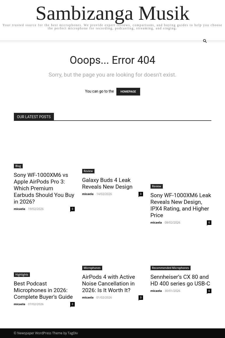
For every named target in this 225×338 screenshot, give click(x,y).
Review (88, 171)
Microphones (92, 268)
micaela (19, 209)
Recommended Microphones (170, 268)
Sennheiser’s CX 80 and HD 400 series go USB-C (180, 280)
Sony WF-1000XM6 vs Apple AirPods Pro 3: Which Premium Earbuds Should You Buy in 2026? (44, 188)
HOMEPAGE (128, 91)
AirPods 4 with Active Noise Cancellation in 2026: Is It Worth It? (108, 283)
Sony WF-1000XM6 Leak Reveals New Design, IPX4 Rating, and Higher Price (181, 205)
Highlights (22, 274)
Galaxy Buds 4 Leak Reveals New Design (107, 183)
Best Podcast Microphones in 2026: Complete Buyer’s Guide (43, 290)
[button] (205, 41)
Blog (18, 166)
